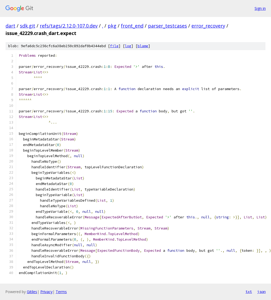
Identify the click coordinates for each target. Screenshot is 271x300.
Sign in (260, 8)
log (128, 46)
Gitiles (32, 291)
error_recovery (208, 26)
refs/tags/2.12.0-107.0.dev (69, 26)
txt (249, 291)
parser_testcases (167, 26)
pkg (112, 26)
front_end (132, 26)
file (114, 46)
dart (10, 26)
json (261, 291)
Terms (61, 291)
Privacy (46, 291)
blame (143, 46)
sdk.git (27, 26)
